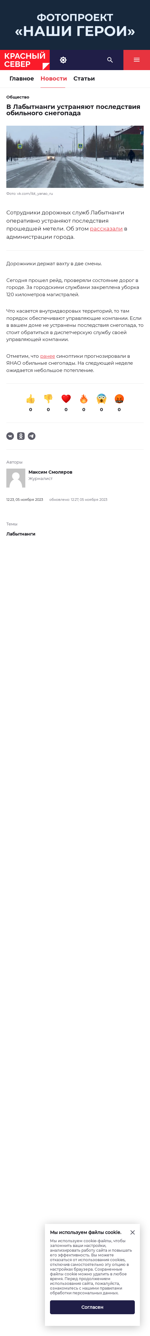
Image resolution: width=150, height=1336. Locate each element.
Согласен (92, 1307)
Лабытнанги (20, 534)
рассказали (106, 228)
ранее (47, 356)
